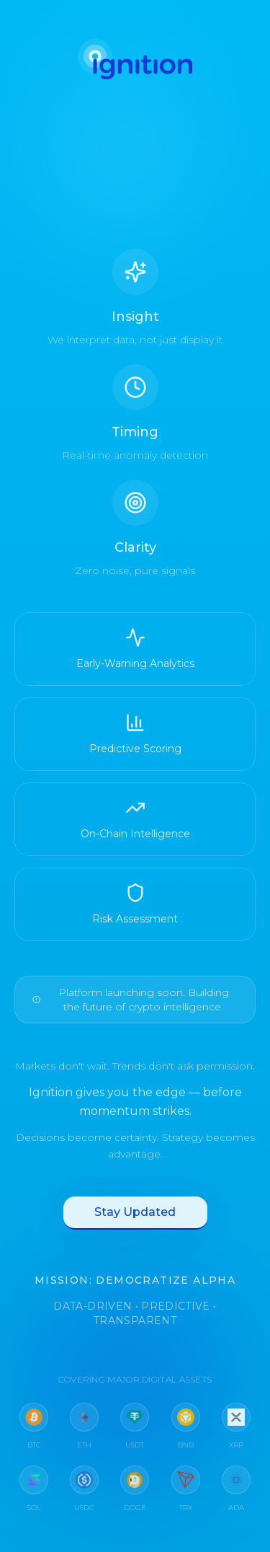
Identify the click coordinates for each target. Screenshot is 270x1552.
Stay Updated (135, 1216)
